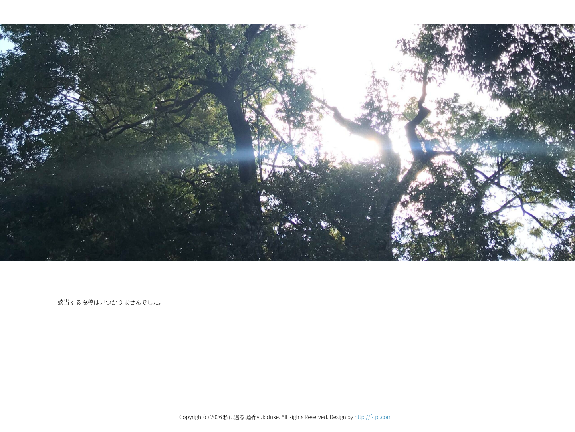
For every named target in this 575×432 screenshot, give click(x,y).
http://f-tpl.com (373, 417)
